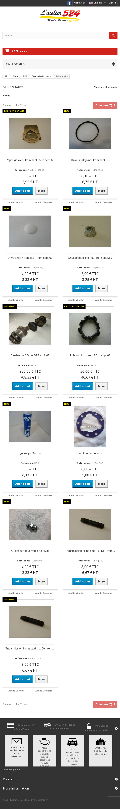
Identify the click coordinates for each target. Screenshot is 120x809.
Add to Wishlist (16, 202)
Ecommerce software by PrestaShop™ (29, 800)
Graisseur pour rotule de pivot (30, 550)
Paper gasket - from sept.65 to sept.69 (30, 160)
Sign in (112, 3)
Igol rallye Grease (30, 453)
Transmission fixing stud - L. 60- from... (30, 648)
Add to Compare (43, 202)
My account (11, 779)
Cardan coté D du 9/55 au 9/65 (30, 355)
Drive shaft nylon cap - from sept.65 (30, 257)
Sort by (6, 95)
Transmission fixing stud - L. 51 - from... (90, 550)
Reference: (21, 170)
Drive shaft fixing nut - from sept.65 (90, 257)
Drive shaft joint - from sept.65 (90, 160)
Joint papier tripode (90, 453)
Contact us (80, 3)
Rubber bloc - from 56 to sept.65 (90, 355)
